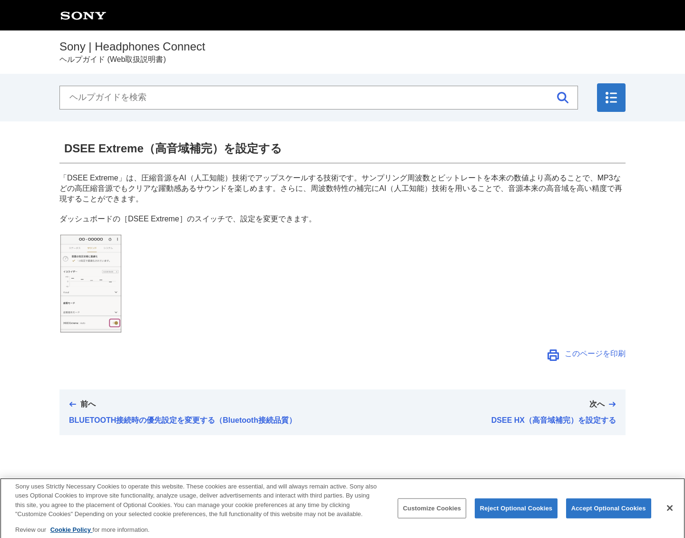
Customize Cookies (432, 514)
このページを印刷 (595, 353)
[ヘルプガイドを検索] (318, 98)
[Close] (669, 514)
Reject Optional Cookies (516, 514)
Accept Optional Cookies (608, 514)
